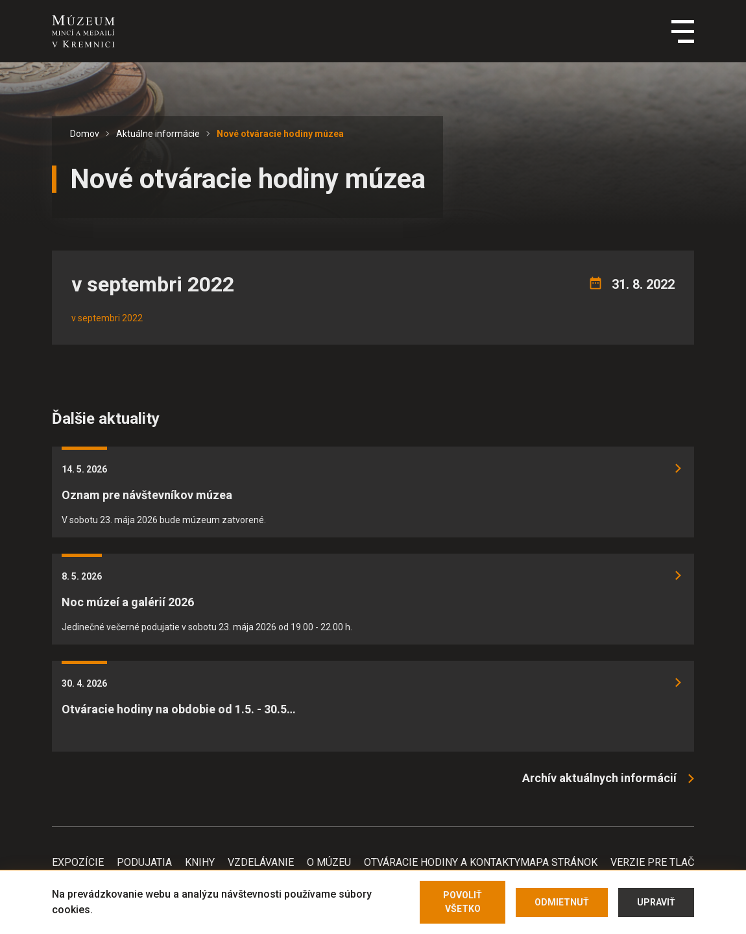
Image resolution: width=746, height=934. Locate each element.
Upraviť (656, 902)
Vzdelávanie (261, 862)
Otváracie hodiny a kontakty (442, 862)
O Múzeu (329, 862)
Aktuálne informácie (158, 134)
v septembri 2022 (107, 318)
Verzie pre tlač (652, 862)
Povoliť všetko (462, 902)
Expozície (78, 862)
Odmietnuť (562, 902)
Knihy (200, 862)
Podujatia (144, 862)
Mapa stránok (558, 862)
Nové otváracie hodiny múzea (280, 134)
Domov (84, 134)
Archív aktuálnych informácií (599, 778)
